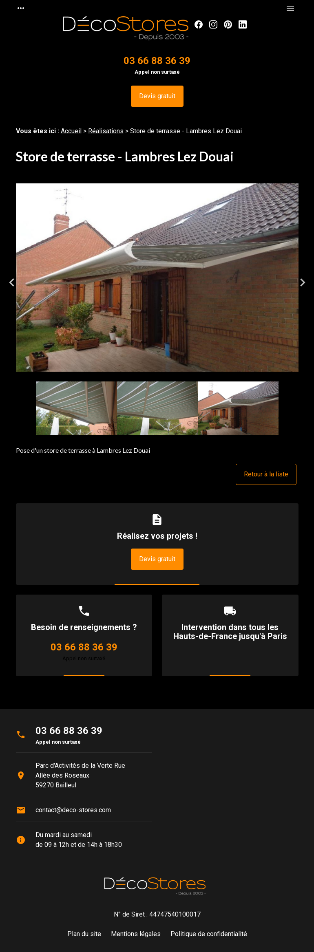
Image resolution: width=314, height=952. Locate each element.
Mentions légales (136, 934)
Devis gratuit (157, 96)
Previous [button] (12, 282)
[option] (157, 282)
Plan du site (84, 934)
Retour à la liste (266, 474)
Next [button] (302, 282)
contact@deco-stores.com (73, 810)
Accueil (71, 131)
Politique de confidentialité (208, 934)
